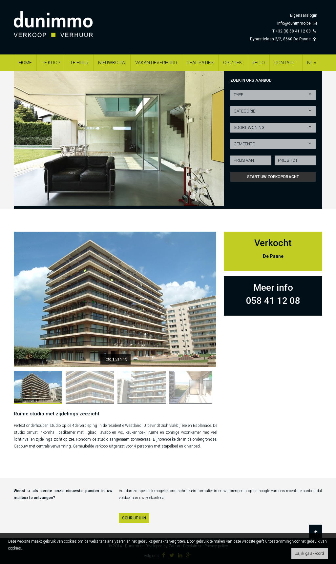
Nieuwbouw (112, 62)
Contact (284, 62)
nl (312, 62)
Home (25, 62)
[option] (119, 138)
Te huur (79, 62)
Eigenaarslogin (303, 15)
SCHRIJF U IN (134, 518)
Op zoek (232, 62)
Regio (258, 62)
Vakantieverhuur (156, 62)
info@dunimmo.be (294, 23)
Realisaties (200, 62)
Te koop (50, 62)
